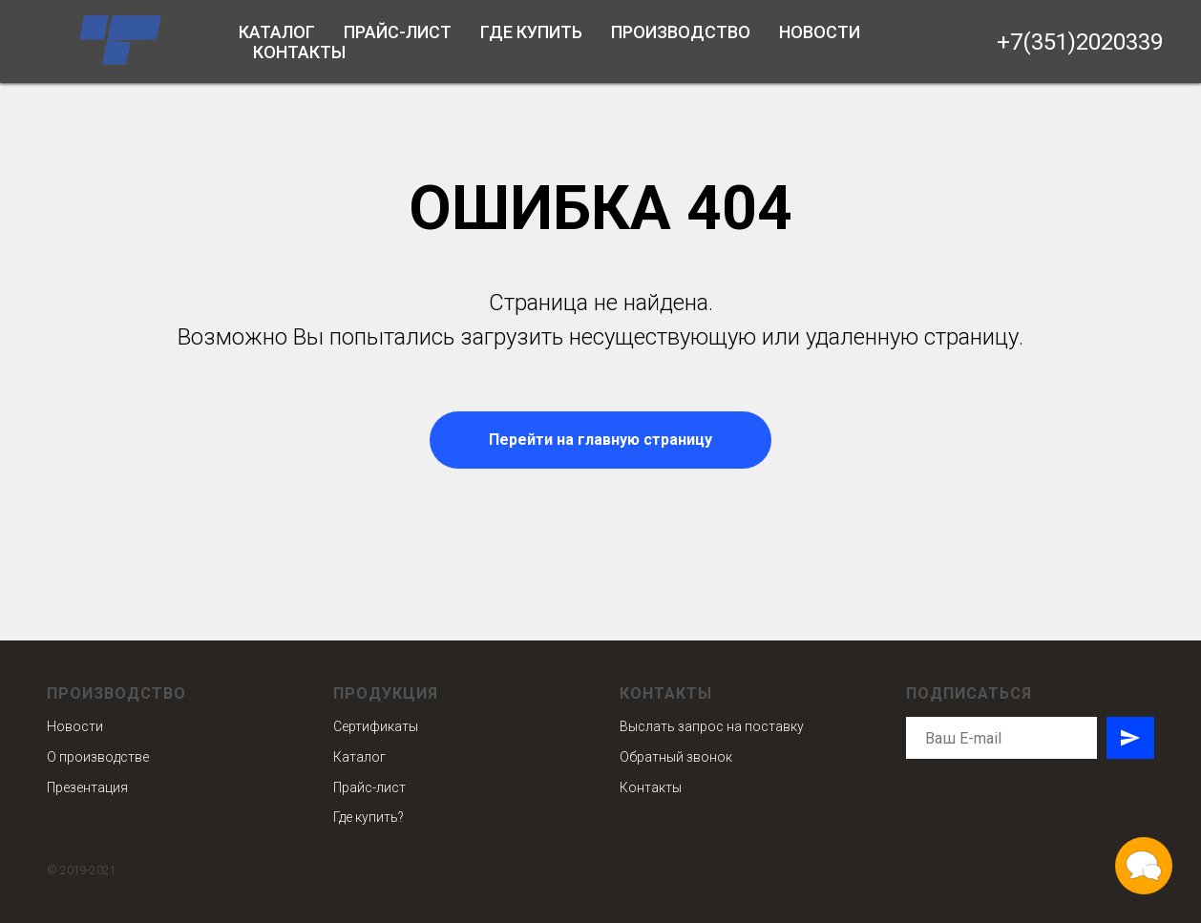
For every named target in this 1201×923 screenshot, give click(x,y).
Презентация (87, 787)
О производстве (98, 757)
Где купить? (368, 817)
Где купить (531, 32)
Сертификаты (375, 726)
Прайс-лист (398, 32)
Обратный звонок (676, 757)
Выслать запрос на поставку (712, 726)
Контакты (299, 52)
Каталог (277, 32)
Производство (680, 32)
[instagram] (918, 799)
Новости (819, 32)
